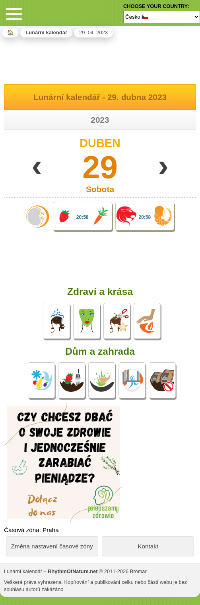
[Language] (161, 17)
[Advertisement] (100, 59)
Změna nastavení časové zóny (52, 546)
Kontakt (148, 546)
